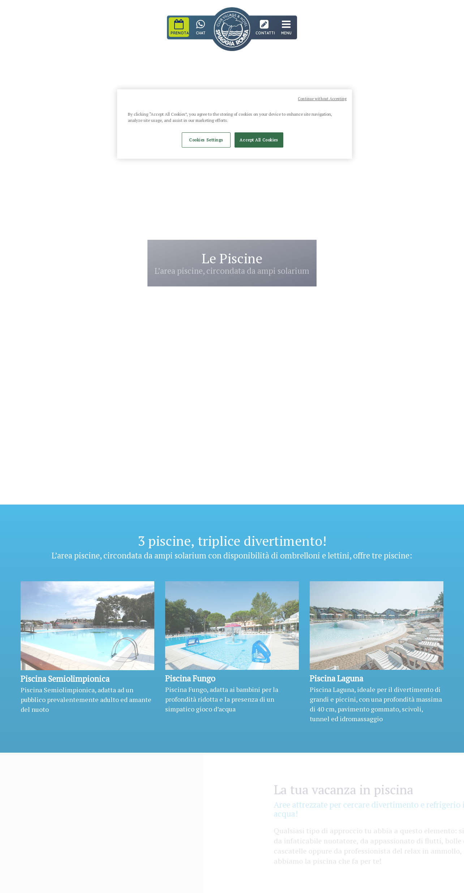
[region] (234, 124)
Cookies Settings (206, 140)
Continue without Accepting (322, 98)
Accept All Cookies (259, 140)
